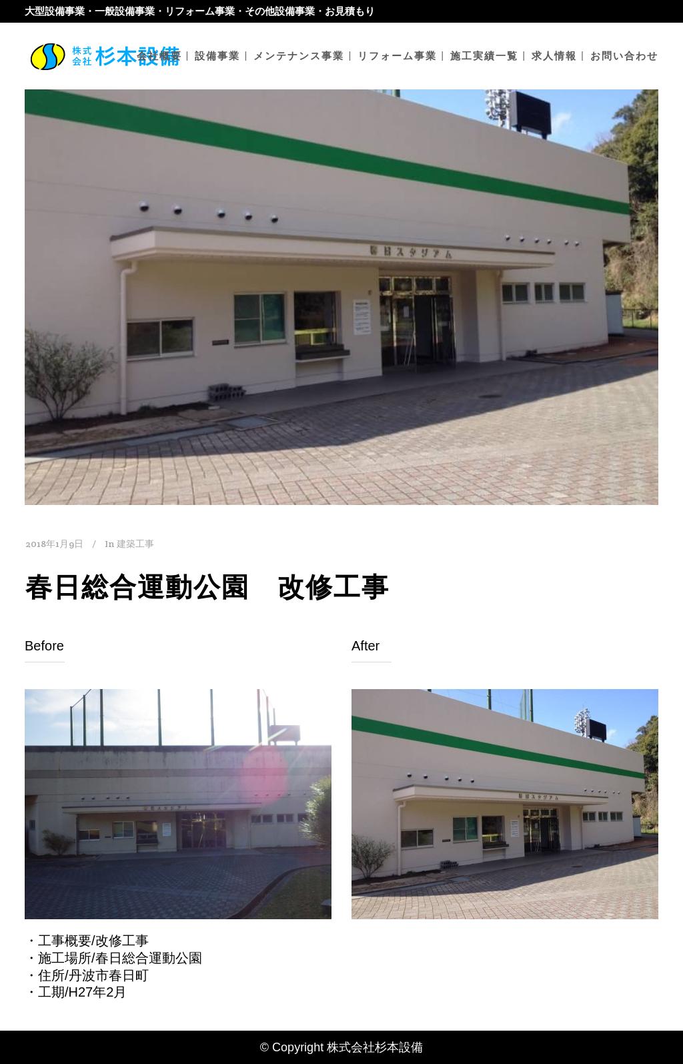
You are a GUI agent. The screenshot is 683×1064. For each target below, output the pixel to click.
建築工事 (135, 544)
